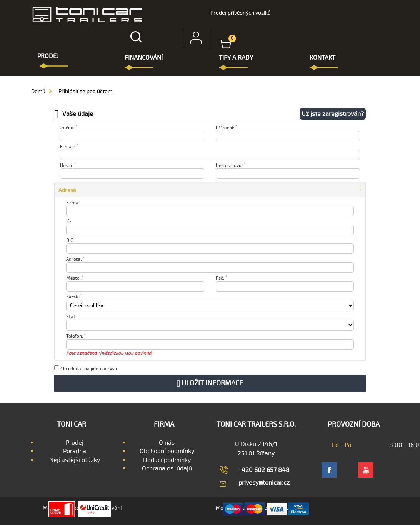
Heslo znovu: (230, 165)
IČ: (68, 222)
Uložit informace (210, 383)
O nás (167, 443)
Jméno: (68, 128)
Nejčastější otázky (74, 460)
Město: (74, 278)
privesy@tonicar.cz (264, 483)
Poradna (74, 451)
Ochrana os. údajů (167, 468)
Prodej (74, 443)
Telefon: (76, 336)
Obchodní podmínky (167, 451)
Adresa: (75, 259)
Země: (74, 297)
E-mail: (69, 147)
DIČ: (70, 240)
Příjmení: (226, 128)
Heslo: (68, 165)
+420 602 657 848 (264, 470)
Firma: (73, 203)
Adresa (67, 190)
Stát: (71, 317)
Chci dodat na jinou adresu (85, 368)
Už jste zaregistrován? (333, 114)
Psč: (221, 278)
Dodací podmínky (167, 460)
